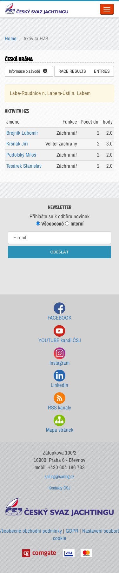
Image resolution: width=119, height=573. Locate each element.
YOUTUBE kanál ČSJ (59, 334)
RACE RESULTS (72, 71)
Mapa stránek (59, 424)
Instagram (59, 356)
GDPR (72, 530)
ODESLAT (59, 252)
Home (11, 38)
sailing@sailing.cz (59, 476)
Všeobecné (50, 223)
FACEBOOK (59, 311)
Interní (74, 223)
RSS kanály (59, 401)
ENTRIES (102, 71)
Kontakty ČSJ (59, 488)
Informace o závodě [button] (28, 71)
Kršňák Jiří (17, 143)
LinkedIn (59, 379)
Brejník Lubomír (22, 132)
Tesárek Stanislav (24, 165)
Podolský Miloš (21, 154)
